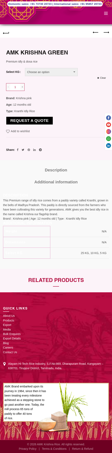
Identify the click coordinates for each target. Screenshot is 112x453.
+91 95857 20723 (91, 3)
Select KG (12, 71)
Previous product (96, 32)
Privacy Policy (28, 448)
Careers (8, 347)
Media (7, 329)
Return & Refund (82, 448)
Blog (6, 343)
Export (7, 324)
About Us (9, 315)
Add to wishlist (20, 131)
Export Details (12, 338)
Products (8, 320)
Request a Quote (29, 120)
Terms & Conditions (54, 448)
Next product (106, 32)
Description (56, 170)
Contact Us (10, 352)
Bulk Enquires (11, 334)
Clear (103, 78)
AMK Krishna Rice (48, 444)
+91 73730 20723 (41, 3)
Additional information (56, 182)
